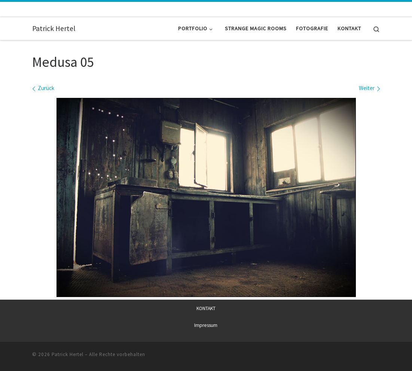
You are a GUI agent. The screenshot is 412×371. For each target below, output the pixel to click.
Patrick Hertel (67, 354)
